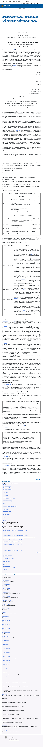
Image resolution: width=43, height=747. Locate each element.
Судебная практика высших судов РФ (10, 522)
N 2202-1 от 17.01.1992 (5, 640)
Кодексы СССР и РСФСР (7, 553)
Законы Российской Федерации (9, 523)
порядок (14, 65)
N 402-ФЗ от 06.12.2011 (6, 620)
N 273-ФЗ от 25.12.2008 (6, 604)
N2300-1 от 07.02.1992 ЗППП (7, 600)
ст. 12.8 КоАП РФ (5, 694)
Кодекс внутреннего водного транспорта (11, 506)
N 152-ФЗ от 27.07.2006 (6, 648)
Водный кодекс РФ (7, 487)
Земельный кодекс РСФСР (8, 561)
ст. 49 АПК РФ (4, 725)
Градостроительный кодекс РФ (9, 498)
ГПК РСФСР (5, 556)
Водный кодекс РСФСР (7, 555)
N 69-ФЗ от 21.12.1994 (5, 580)
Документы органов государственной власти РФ (12, 527)
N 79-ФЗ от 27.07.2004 (6, 592)
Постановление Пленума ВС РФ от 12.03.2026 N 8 (12, 539)
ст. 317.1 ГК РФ (4, 672)
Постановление (7, 384)
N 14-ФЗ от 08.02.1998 (6, 632)
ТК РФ (4, 515)
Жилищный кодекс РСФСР (8, 559)
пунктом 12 (17, 130)
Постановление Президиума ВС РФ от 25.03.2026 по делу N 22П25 (15, 535)
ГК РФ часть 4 (5, 495)
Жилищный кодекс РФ (7, 500)
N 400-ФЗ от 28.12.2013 (6, 576)
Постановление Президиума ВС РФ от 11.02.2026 (12, 550)
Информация (5, 1)
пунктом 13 (12, 49)
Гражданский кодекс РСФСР (8, 558)
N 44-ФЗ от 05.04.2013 (6, 652)
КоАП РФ (5, 504)
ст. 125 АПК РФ (4, 730)
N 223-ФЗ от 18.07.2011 (6, 636)
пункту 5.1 (6, 427)
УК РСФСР (5, 569)
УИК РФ (4, 517)
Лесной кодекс (6, 509)
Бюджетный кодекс (7, 486)
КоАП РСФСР (5, 564)
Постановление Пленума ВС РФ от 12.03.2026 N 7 (12, 542)
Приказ (5, 326)
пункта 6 (10, 152)
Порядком (23, 262)
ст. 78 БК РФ (4, 688)
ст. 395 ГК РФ (4, 676)
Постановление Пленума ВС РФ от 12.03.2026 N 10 (12, 541)
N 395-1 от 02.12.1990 (5, 664)
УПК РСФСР (5, 570)
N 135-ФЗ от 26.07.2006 (6, 624)
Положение (7, 465)
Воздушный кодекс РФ (7, 489)
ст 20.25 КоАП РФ (5, 680)
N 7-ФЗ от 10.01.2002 (5, 612)
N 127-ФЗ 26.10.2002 (5, 644)
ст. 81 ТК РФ (4, 684)
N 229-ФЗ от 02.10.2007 (6, 656)
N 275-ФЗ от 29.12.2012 (6, 596)
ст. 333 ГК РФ (4, 668)
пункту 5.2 (22, 425)
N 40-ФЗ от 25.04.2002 (6, 584)
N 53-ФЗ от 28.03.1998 (6, 660)
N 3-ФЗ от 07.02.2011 (5, 616)
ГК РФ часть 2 (5, 492)
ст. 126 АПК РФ (4, 721)
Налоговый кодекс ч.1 (7, 511)
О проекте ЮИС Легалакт (14, 1)
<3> (14, 263)
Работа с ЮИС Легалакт (26, 1)
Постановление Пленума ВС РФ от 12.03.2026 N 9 (12, 544)
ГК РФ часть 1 (5, 490)
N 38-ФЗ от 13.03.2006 (6, 608)
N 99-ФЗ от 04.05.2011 (6, 628)
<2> (32, 254)
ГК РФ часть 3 (5, 493)
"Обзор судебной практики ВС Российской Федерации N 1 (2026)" (16, 530)
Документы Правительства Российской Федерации (13, 526)
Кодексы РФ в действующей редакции (10, 483)
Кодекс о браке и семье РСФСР (9, 567)
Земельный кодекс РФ (7, 501)
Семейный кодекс (6, 514)
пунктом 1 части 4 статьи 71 (8, 321)
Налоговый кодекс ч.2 (7, 512)
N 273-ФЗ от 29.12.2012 (6, 588)
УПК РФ (4, 520)
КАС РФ (4, 503)
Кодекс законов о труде (7, 566)
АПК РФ (4, 484)
